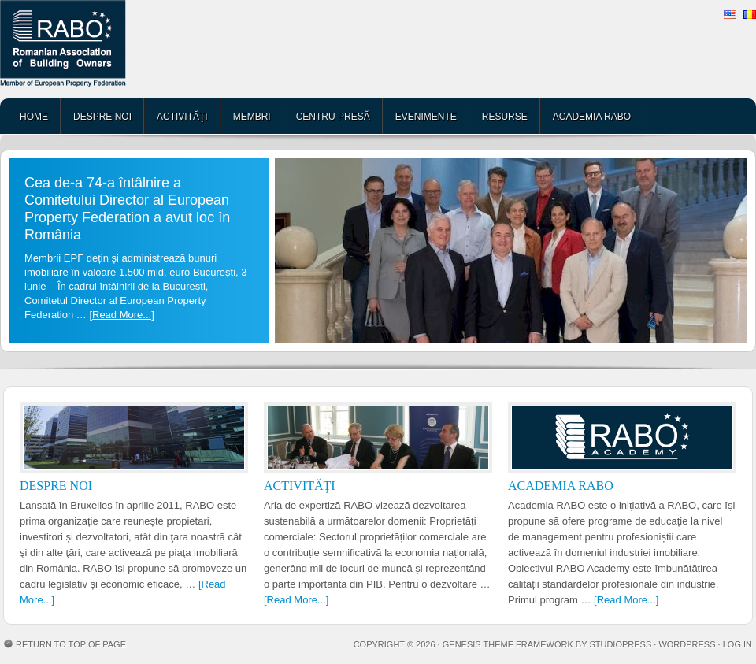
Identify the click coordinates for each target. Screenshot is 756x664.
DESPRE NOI (102, 116)
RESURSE (505, 116)
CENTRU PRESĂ (333, 116)
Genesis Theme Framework (508, 644)
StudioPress (620, 644)
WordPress (686, 644)
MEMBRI (252, 116)
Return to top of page (71, 644)
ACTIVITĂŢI (182, 116)
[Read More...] (121, 315)
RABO (122, 49)
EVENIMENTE (426, 116)
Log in (737, 644)
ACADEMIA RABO (592, 116)
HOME (34, 116)
